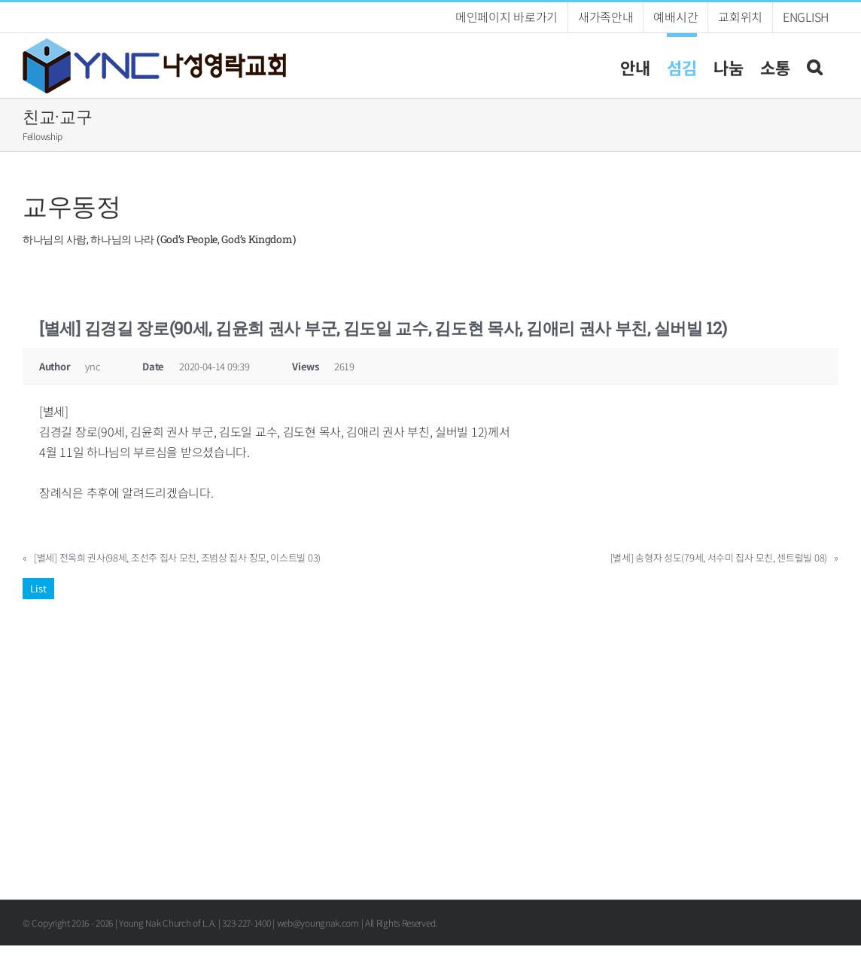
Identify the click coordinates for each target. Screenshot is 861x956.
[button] (814, 65)
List (38, 588)
